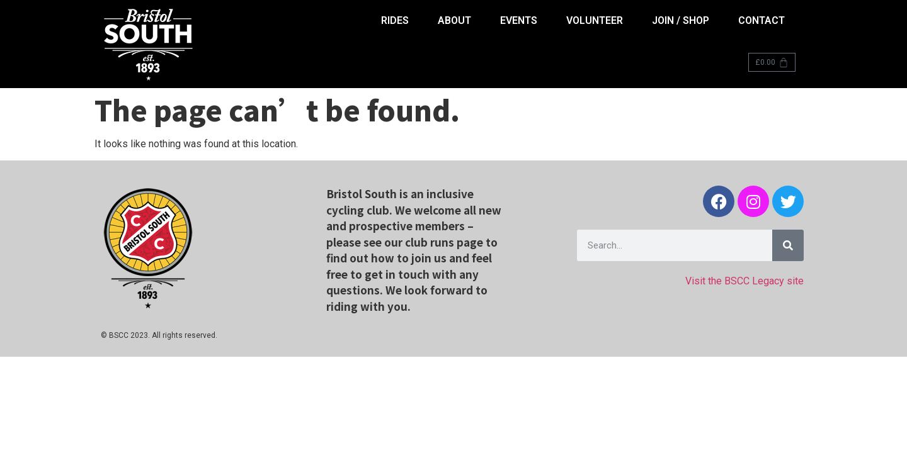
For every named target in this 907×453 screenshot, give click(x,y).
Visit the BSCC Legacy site (744, 281)
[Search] (788, 245)
